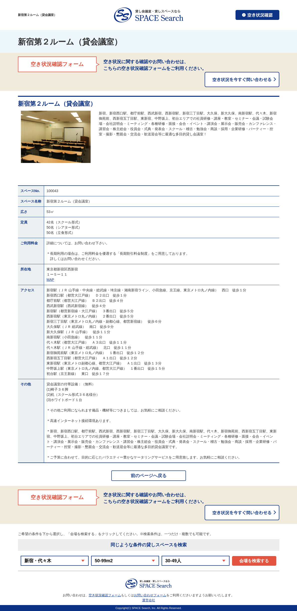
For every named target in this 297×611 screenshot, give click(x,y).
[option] (56, 137)
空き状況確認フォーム (105, 595)
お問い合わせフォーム (150, 595)
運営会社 (148, 600)
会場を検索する (254, 561)
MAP (50, 280)
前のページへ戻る (149, 475)
